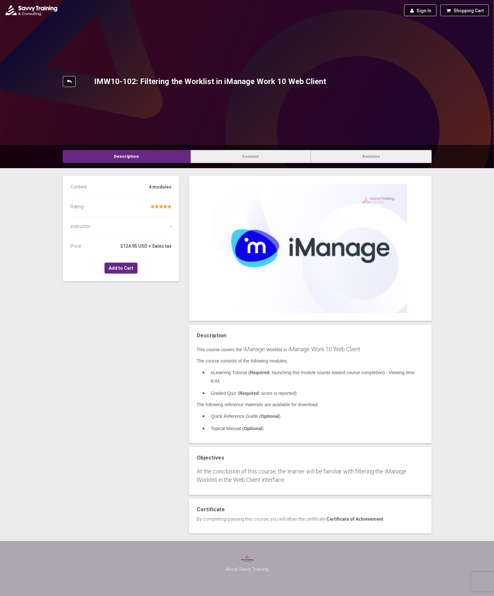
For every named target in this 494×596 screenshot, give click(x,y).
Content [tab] (250, 156)
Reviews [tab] (371, 156)
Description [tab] (126, 156)
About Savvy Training (247, 569)
